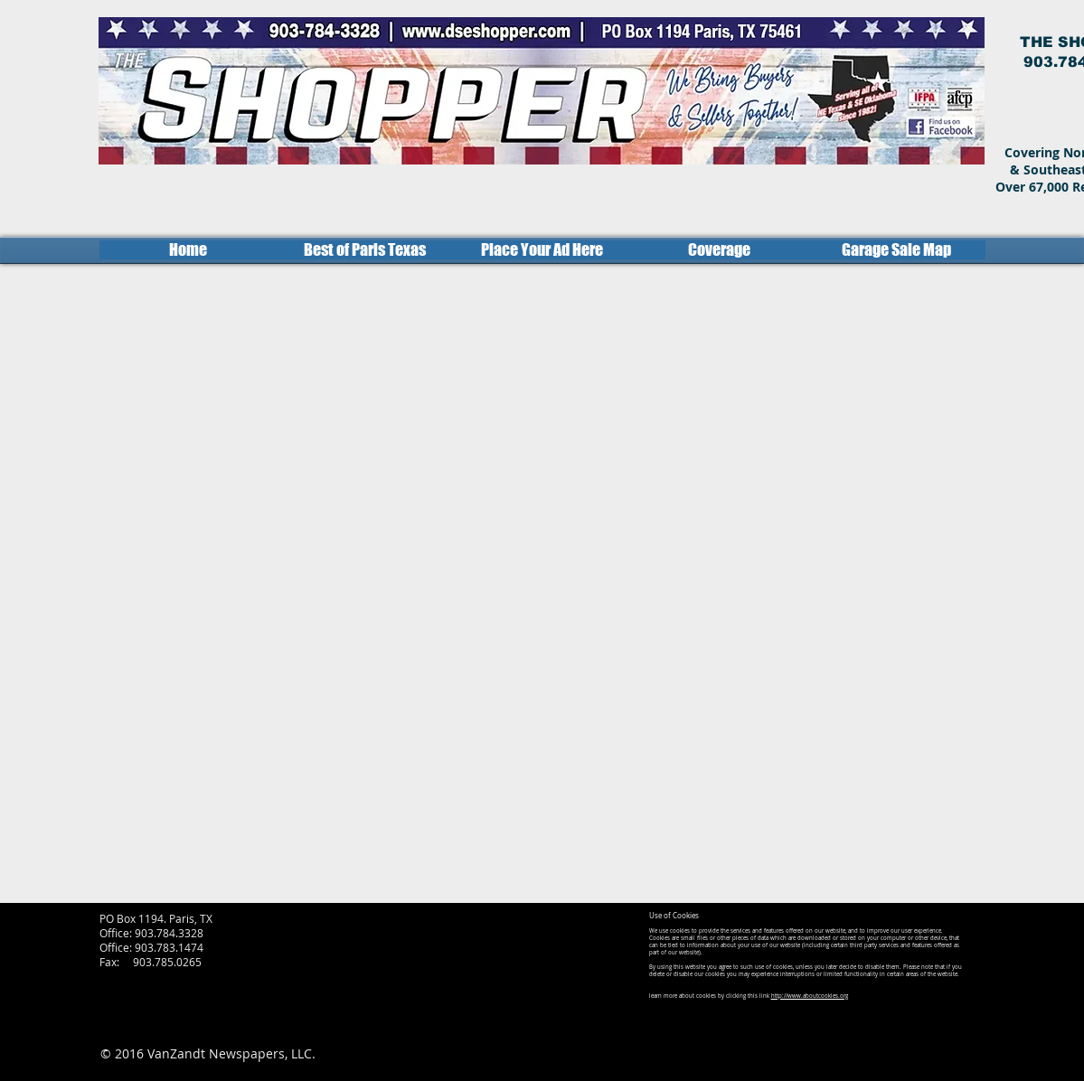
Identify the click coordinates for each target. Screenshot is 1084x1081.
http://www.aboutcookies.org (809, 996)
